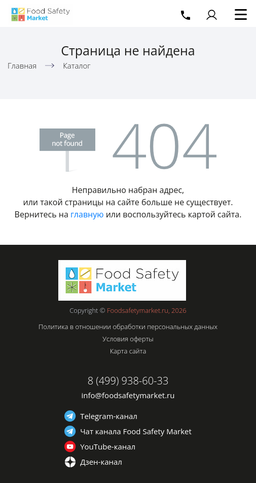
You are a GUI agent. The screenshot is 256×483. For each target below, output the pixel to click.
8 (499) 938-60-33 (128, 381)
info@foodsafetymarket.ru (128, 395)
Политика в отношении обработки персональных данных (128, 326)
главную (87, 214)
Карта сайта (128, 351)
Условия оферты (127, 338)
